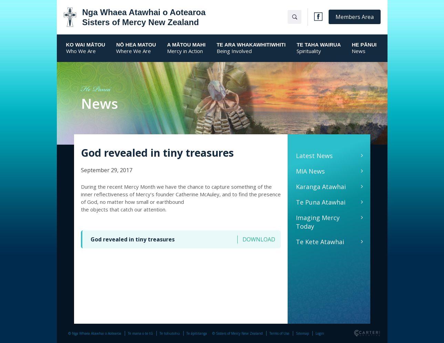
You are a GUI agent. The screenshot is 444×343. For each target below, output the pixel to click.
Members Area (354, 17)
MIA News (310, 171)
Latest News (314, 156)
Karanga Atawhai (321, 187)
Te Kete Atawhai (320, 242)
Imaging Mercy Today (318, 222)
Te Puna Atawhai (320, 202)
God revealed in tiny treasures (133, 239)
